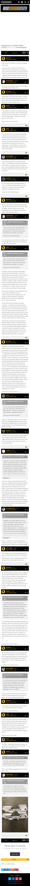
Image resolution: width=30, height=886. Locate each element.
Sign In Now (15, 854)
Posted (11, 59)
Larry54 (8, 450)
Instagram (16, 878)
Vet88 (7, 128)
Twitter (9, 878)
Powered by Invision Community (15, 883)
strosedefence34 (10, 508)
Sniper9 (8, 105)
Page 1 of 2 (14, 52)
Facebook (13, 878)
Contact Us (17, 875)
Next (24, 52)
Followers (14, 859)
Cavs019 (8, 178)
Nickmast (5, 47)
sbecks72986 (9, 156)
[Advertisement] (15, 28)
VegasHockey (9, 80)
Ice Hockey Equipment (21, 47)
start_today (9, 548)
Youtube (20, 878)
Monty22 (8, 430)
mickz (7, 739)
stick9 (7, 395)
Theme (12, 875)
